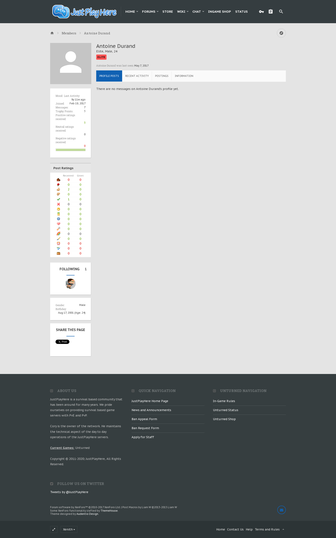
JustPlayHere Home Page (150, 401)
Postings (161, 76)
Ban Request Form (145, 428)
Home (130, 11)
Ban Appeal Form (144, 419)
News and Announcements (151, 410)
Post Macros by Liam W (149, 507)
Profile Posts (109, 76)
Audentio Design (87, 513)
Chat (196, 11)
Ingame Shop (219, 11)
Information (184, 76)
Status (241, 11)
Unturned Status (225, 410)
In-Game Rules (224, 401)
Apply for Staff (143, 437)
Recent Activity (137, 76)
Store (167, 11)
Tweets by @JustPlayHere (69, 492)
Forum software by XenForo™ (85, 507)
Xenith (68, 529)
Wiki (181, 11)
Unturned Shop (224, 419)
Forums (148, 11)
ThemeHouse (109, 510)
